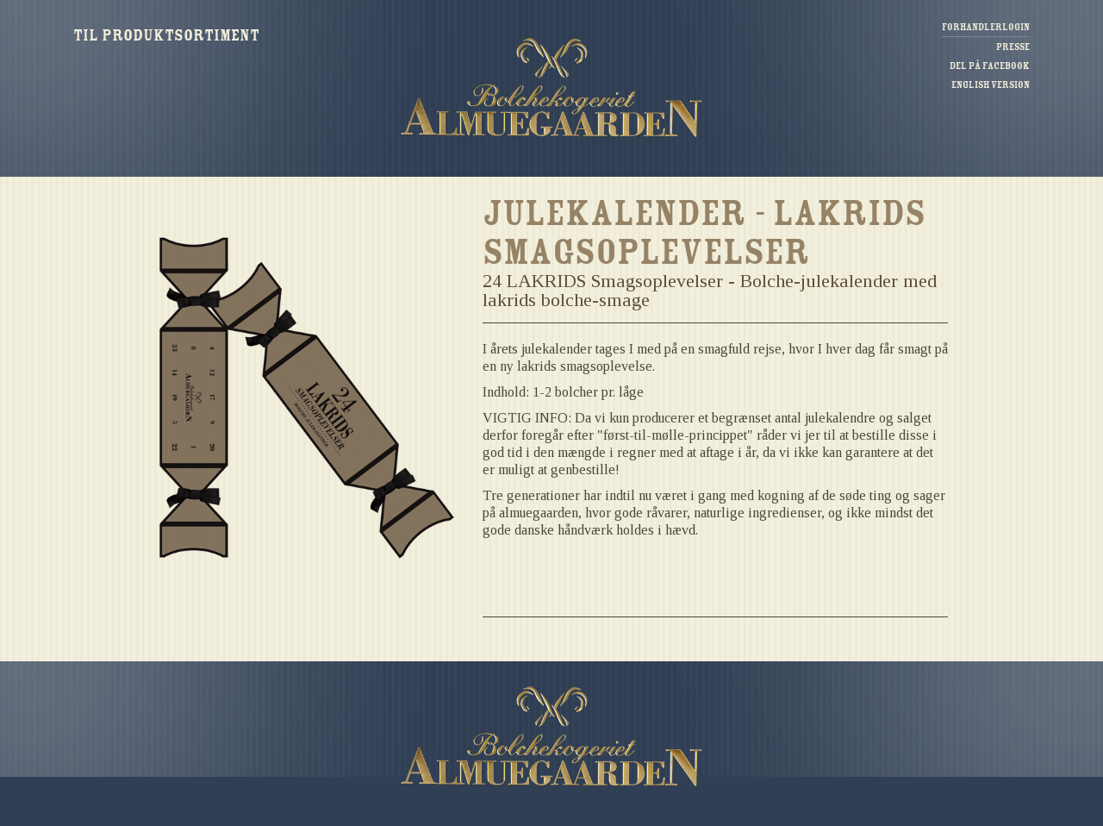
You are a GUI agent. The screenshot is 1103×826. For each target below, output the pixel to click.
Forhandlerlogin (986, 27)
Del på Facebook (990, 66)
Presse (1013, 47)
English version (990, 85)
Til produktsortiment (166, 35)
